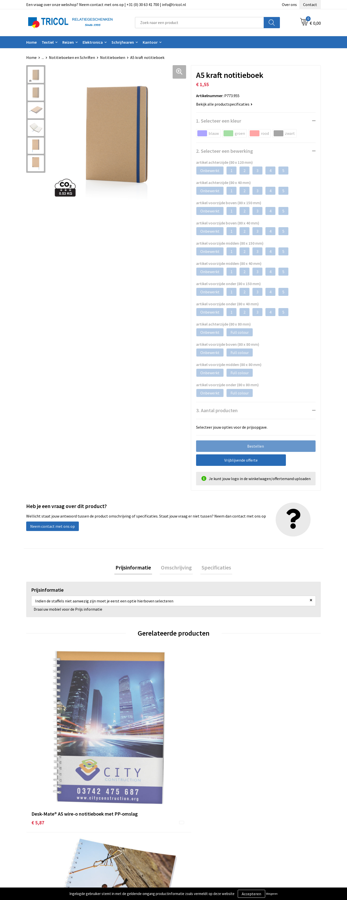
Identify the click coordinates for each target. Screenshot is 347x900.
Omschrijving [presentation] (176, 567)
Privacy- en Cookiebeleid (273, 823)
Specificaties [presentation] (214, 567)
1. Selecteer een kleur (218, 121)
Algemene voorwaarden (273, 815)
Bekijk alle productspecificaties (224, 104)
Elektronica (93, 42)
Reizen (68, 42)
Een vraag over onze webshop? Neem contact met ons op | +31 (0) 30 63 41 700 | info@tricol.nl (106, 4)
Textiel (48, 42)
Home (31, 42)
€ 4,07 (111, 739)
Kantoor (150, 42)
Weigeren (272, 894)
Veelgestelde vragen (124, 830)
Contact (310, 4)
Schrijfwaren (123, 42)
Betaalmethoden (194, 823)
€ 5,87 (37, 739)
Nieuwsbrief (117, 823)
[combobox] (199, 22)
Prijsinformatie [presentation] (135, 567)
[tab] (135, 568)
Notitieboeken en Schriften (72, 57)
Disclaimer (262, 830)
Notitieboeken (112, 57)
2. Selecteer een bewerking (224, 151)
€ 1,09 (258, 739)
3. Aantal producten (217, 410)
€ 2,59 (185, 739)
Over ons (289, 4)
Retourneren (191, 830)
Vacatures (115, 838)
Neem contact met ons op (52, 526)
